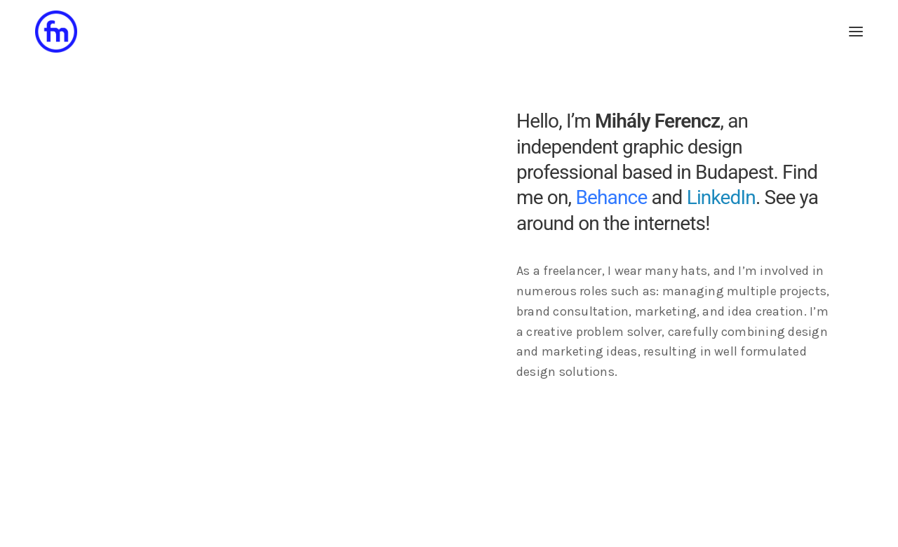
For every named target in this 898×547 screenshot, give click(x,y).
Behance (611, 197)
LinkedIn (721, 197)
